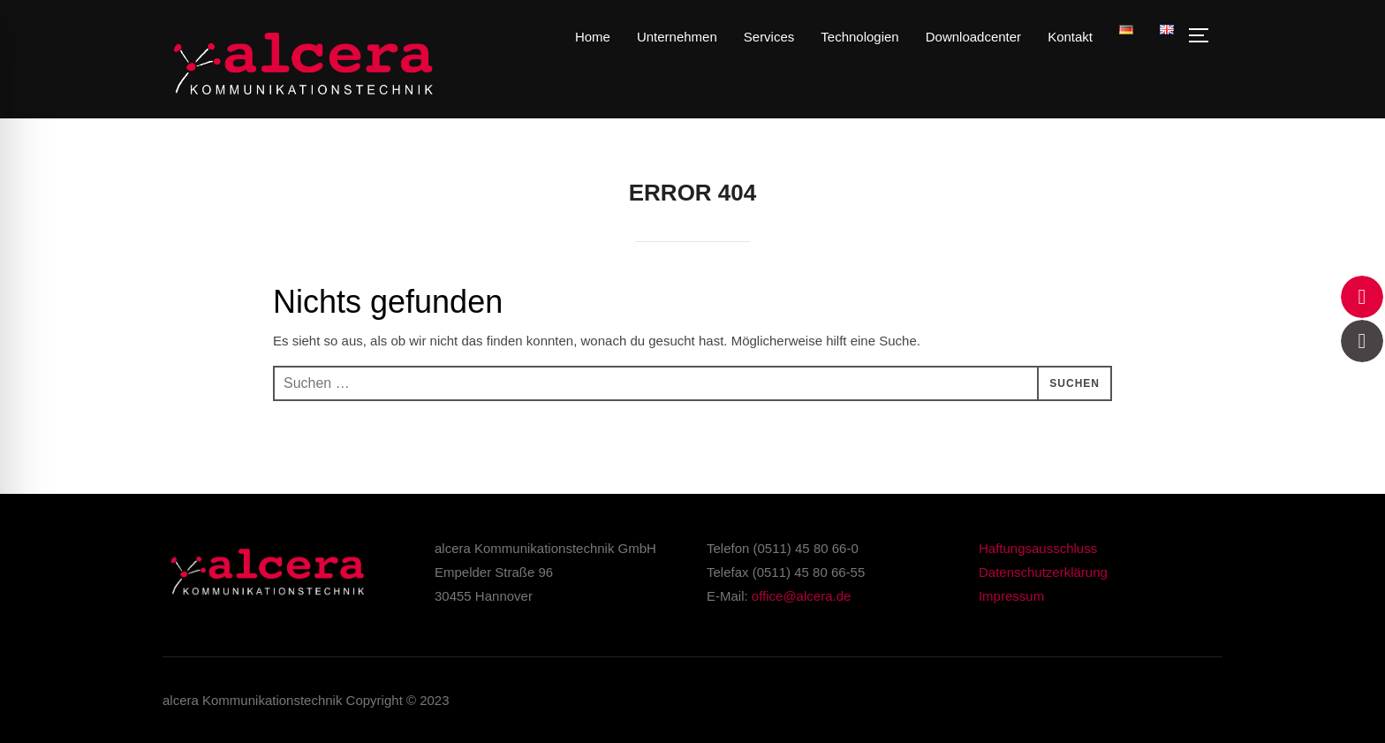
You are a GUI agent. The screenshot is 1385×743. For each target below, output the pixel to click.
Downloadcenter (973, 36)
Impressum (1011, 595)
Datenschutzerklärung (1043, 572)
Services (769, 36)
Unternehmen (677, 36)
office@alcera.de (801, 595)
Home (592, 36)
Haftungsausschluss (1038, 548)
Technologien (859, 36)
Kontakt (1070, 36)
